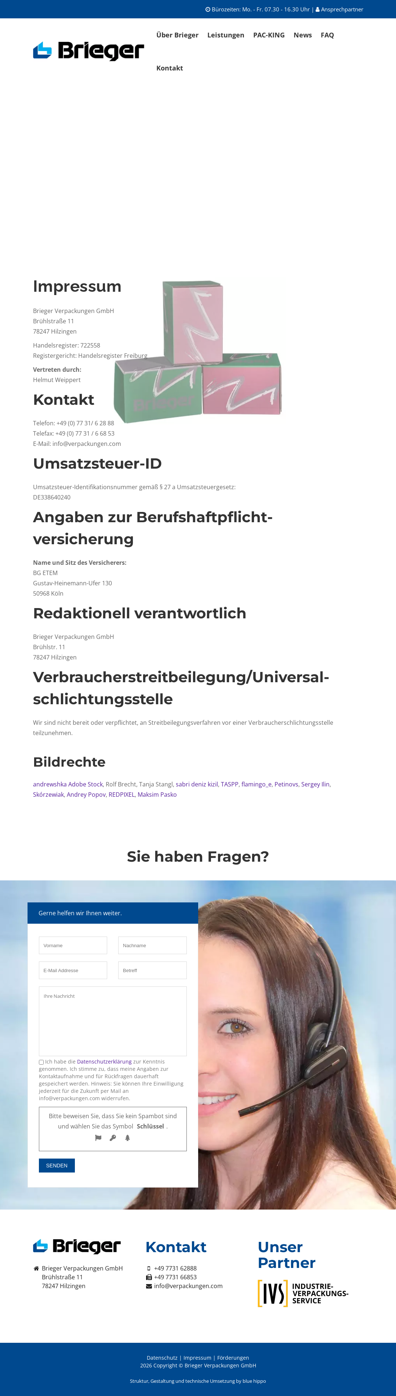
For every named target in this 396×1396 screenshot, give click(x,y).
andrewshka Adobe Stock (68, 784)
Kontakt (169, 67)
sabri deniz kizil (197, 784)
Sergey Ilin (315, 784)
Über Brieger (177, 34)
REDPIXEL (121, 794)
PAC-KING (269, 34)
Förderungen (233, 1357)
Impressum (197, 1357)
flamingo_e (256, 784)
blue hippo (254, 1381)
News (303, 34)
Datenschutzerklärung (104, 1061)
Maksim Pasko (157, 794)
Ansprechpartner (339, 9)
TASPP (230, 784)
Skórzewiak (48, 794)
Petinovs (285, 784)
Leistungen (225, 34)
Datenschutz (162, 1357)
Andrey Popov (86, 794)
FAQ (327, 34)
